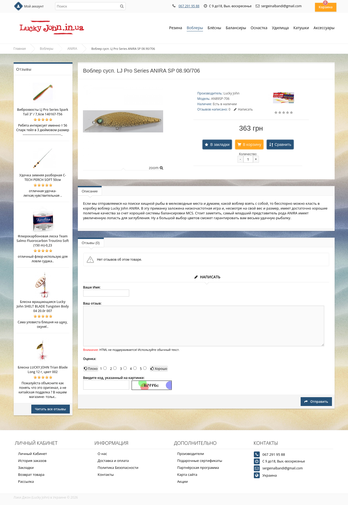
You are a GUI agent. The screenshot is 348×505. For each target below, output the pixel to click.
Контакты (106, 474)
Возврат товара (31, 474)
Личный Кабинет (32, 453)
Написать (243, 109)
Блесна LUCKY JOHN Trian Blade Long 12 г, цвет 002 (43, 369)
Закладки (26, 467)
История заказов (32, 460)
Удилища (280, 28)
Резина (175, 28)
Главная (20, 49)
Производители (190, 453)
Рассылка (26, 481)
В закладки (220, 144)
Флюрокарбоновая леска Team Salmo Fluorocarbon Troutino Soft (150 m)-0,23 (43, 241)
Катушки (301, 28)
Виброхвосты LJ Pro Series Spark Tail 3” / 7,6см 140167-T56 (42, 111)
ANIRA (72, 49)
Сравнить (282, 144)
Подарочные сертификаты (199, 460)
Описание (90, 191)
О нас (102, 453)
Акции (182, 481)
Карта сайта (187, 474)
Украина (269, 475)
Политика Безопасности (118, 467)
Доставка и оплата (113, 460)
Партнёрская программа (198, 467)
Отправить (316, 401)
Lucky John (231, 93)
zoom (156, 167)
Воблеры (195, 28)
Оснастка (259, 28)
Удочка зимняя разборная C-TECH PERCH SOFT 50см (42, 177)
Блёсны (214, 28)
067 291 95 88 (188, 6)
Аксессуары (323, 27)
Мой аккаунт (34, 6)
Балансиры (236, 28)
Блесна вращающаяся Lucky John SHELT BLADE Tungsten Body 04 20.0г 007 (43, 306)
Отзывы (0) (91, 243)
